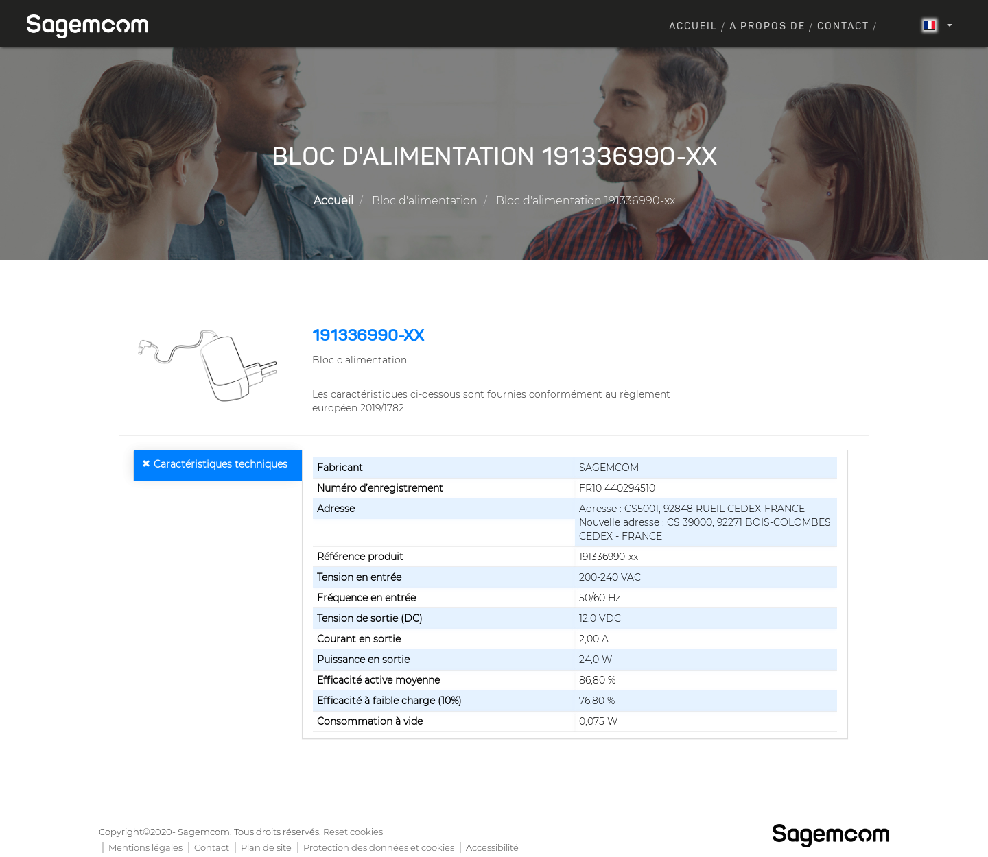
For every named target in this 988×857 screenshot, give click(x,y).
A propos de (767, 27)
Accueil (693, 27)
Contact (843, 27)
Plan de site (266, 847)
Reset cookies (353, 831)
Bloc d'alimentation (425, 200)
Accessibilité (492, 847)
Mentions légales (145, 847)
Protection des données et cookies (378, 847)
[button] (211, 365)
